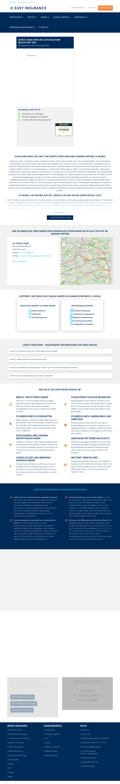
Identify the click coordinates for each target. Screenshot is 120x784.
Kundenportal (49, 730)
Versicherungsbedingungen (90, 747)
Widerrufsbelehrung (87, 758)
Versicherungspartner (52, 734)
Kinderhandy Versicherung (17, 734)
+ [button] (63, 242)
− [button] (63, 245)
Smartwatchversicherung (16, 755)
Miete (9, 777)
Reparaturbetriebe (51, 755)
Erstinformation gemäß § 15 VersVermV (95, 738)
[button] (60, 351)
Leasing (10, 772)
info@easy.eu (91, 531)
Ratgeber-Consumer (52, 747)
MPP (9, 768)
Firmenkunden (13, 759)
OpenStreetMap (100, 284)
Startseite (12, 2)
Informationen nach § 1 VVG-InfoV (93, 743)
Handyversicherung (14, 730)
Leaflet (86, 284)
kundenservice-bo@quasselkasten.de (35, 256)
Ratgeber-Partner (50, 751)
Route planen (21, 262)
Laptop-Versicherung (15, 743)
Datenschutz (85, 734)
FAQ (46, 738)
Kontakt (47, 743)
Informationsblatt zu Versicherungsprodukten (89, 752)
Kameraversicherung (15, 751)
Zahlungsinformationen (89, 762)
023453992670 (26, 253)
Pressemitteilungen (87, 766)
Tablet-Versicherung (15, 747)
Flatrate (10, 764)
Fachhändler (22, 2)
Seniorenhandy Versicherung (18, 738)
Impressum (84, 730)
